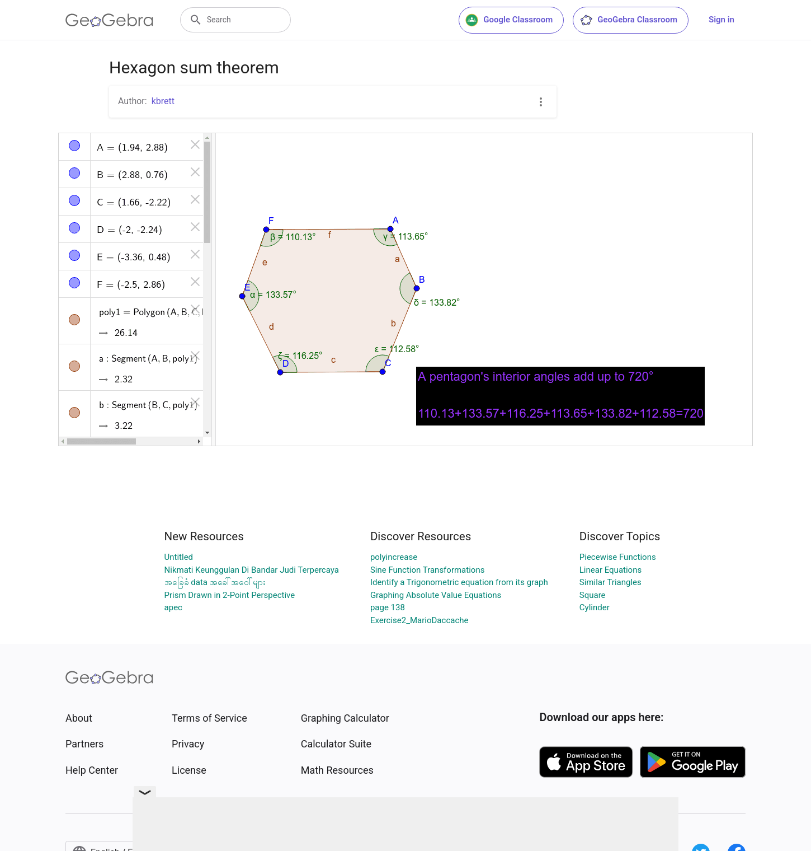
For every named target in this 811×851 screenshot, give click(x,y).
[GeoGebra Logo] (109, 20)
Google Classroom (509, 20)
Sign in (721, 20)
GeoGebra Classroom (628, 20)
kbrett (163, 101)
